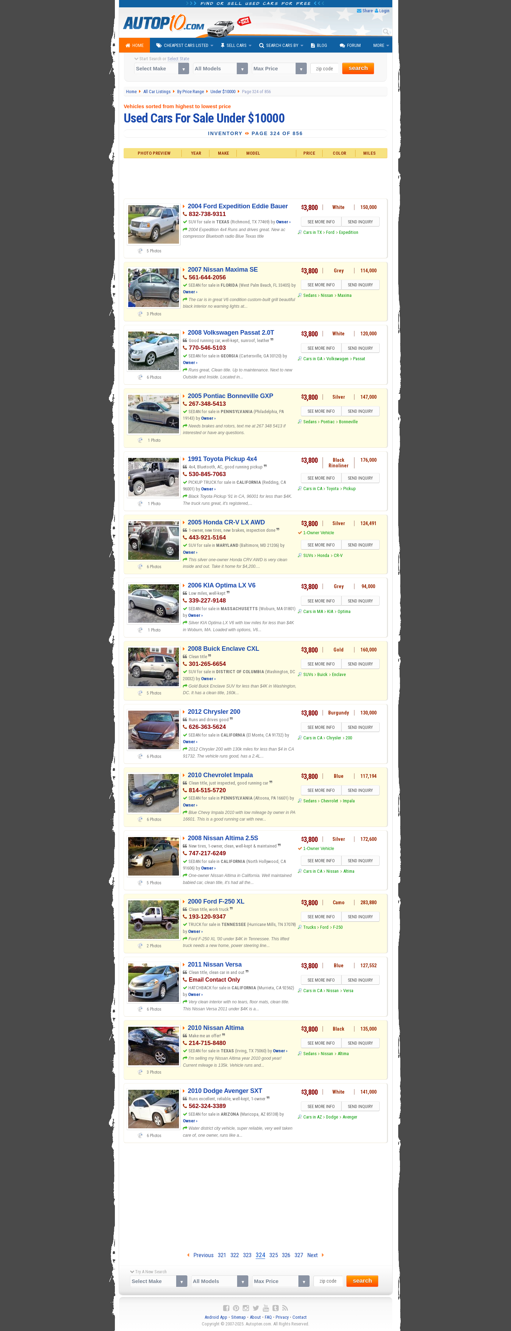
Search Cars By (278, 45)
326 (286, 1255)
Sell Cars (234, 45)
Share (367, 10)
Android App (216, 1317)
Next (315, 1255)
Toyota (332, 489)
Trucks (309, 927)
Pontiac (327, 422)
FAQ (268, 1317)
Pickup (349, 489)
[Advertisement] (255, 177)
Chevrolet (329, 801)
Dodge (332, 1117)
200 (349, 738)
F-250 (338, 927)
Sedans (310, 295)
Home (134, 45)
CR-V (338, 555)
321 (222, 1255)
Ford (330, 232)
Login (384, 10)
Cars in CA (312, 489)
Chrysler (333, 738)
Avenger (350, 1117)
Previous (200, 1255)
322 (234, 1255)
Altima (348, 871)
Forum (350, 45)
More (378, 45)
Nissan (327, 295)
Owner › (283, 221)
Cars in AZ (312, 1117)
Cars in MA (313, 611)
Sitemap (238, 1317)
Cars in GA (312, 359)
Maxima (345, 295)
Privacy (282, 1317)
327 (299, 1255)
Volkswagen (337, 359)
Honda (323, 555)
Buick (322, 674)
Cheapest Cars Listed (182, 45)
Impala (349, 801)
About (255, 1317)
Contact (299, 1317)
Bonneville (348, 422)
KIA (330, 611)
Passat (359, 359)
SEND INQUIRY (360, 221)
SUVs (308, 555)
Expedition (348, 232)
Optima (344, 611)
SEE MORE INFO (320, 221)
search (358, 68)
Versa (348, 991)
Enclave (339, 674)
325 (273, 1255)
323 (247, 1255)
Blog (319, 45)
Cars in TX (312, 232)
